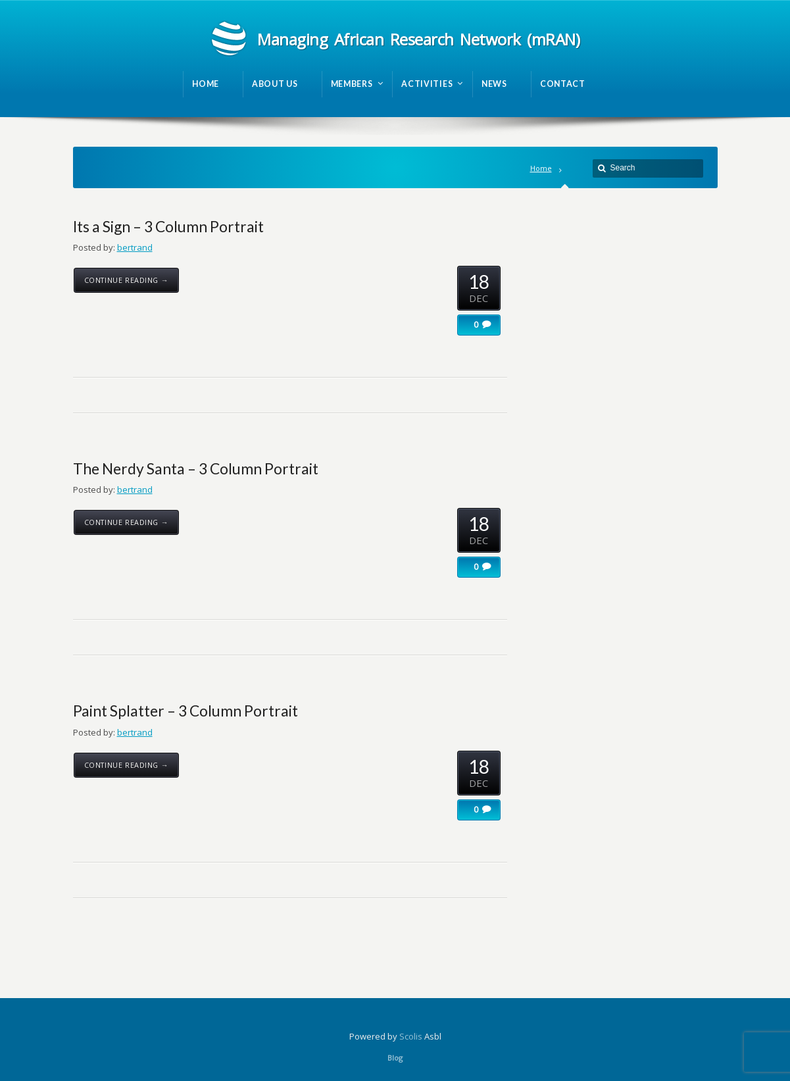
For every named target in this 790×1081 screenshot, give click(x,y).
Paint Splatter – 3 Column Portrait (185, 710)
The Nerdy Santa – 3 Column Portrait (195, 468)
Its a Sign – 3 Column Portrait (168, 226)
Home (541, 168)
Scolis (410, 1036)
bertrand (135, 247)
